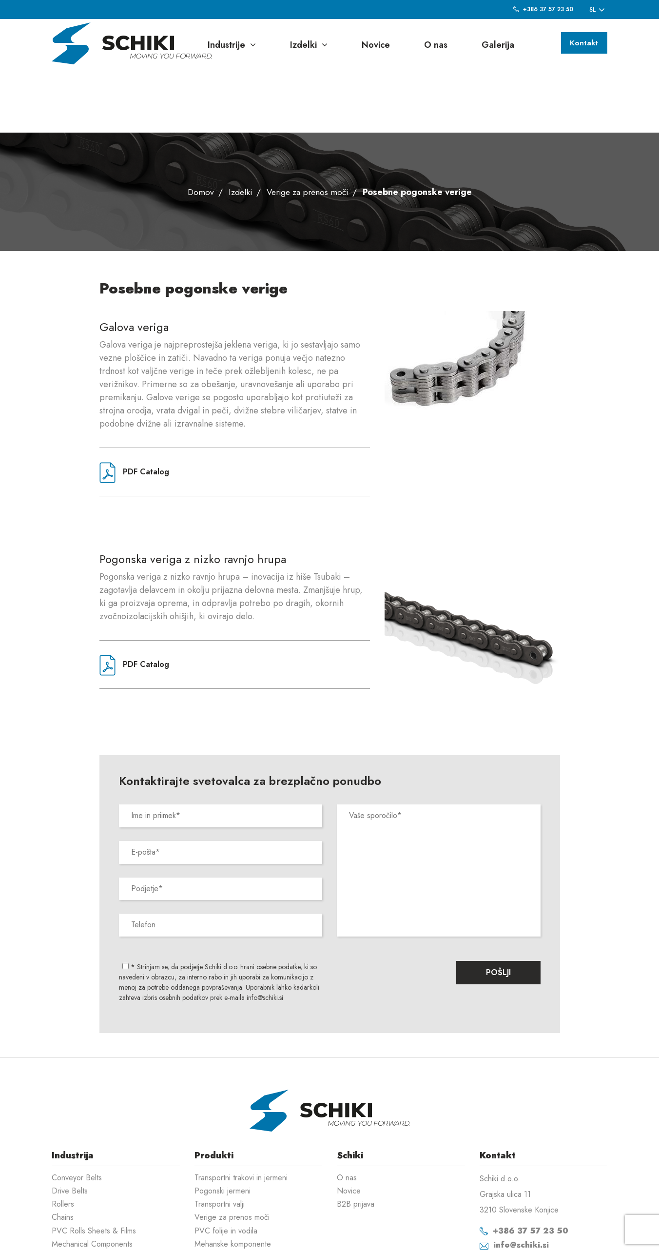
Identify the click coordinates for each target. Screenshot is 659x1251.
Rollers (63, 1141)
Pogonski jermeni (222, 1128)
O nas (435, 45)
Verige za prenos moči (308, 129)
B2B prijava (355, 1141)
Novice (376, 45)
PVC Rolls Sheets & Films (94, 1168)
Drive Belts (70, 1128)
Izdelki (309, 45)
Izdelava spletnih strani (557, 1236)
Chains (63, 1154)
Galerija (498, 45)
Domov (197, 129)
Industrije (232, 45)
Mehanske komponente (232, 1181)
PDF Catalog (134, 410)
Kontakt (582, 43)
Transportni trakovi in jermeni (241, 1115)
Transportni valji (219, 1141)
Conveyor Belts (77, 1115)
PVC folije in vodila (225, 1168)
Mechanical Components (92, 1181)
